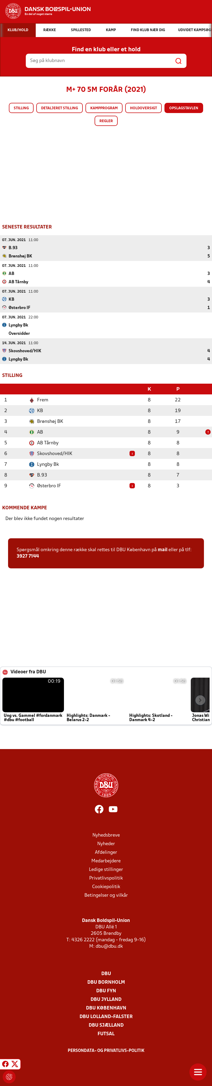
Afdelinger (106, 852)
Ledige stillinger (106, 869)
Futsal (106, 1033)
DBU (106, 973)
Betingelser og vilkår (106, 895)
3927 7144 (28, 556)
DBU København (106, 1007)
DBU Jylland (106, 999)
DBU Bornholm (106, 982)
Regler (106, 121)
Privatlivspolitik (106, 878)
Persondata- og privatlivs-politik (106, 1050)
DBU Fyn (106, 990)
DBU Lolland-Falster (106, 1016)
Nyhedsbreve (106, 835)
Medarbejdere (106, 860)
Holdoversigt (143, 108)
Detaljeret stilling (59, 108)
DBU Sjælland (106, 1025)
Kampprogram (104, 108)
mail (162, 549)
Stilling (21, 108)
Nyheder (106, 843)
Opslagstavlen (183, 108)
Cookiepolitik (106, 886)
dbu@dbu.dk (109, 946)
